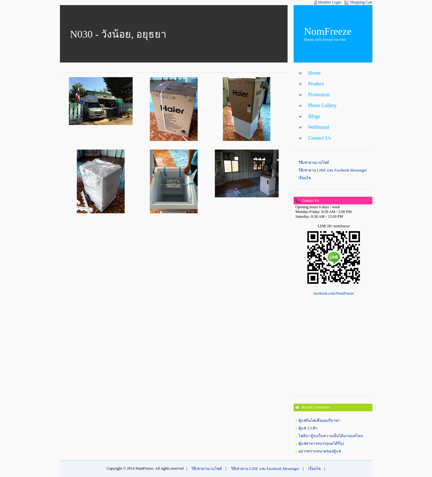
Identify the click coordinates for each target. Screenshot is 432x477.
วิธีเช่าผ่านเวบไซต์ (313, 162)
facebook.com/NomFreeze (333, 293)
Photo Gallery (322, 105)
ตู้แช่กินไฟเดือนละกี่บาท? (319, 420)
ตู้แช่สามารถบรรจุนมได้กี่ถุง (321, 443)
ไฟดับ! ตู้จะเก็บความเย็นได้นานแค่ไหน (330, 436)
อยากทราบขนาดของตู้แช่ (319, 451)
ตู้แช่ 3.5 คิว (308, 428)
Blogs (314, 116)
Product (316, 83)
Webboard (318, 127)
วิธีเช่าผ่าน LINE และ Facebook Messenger (332, 170)
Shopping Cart (361, 2)
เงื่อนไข (304, 178)
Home (314, 73)
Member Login (329, 2)
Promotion (319, 94)
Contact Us (319, 138)
